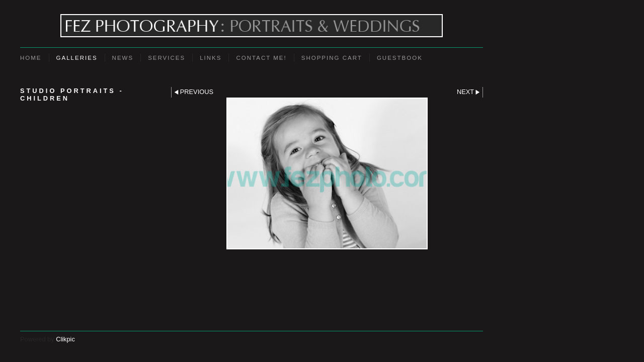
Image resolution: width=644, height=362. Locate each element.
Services (166, 58)
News (123, 58)
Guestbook (400, 58)
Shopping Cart (331, 58)
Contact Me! (261, 58)
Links (210, 58)
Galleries (77, 58)
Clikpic (65, 339)
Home (31, 58)
